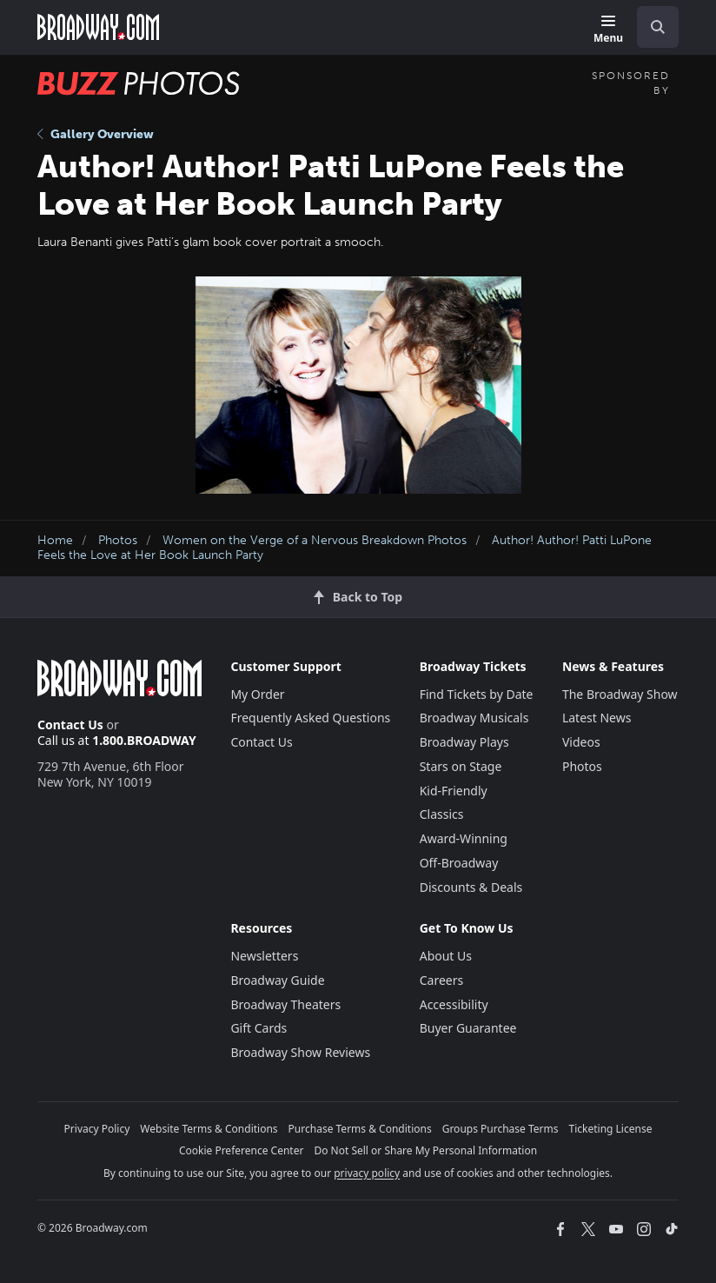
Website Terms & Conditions (208, 1128)
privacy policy (367, 1173)
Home (55, 540)
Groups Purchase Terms (500, 1128)
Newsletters (264, 955)
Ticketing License (611, 1128)
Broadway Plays (464, 742)
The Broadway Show (620, 694)
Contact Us (70, 724)
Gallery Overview (95, 134)
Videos (581, 742)
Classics (442, 814)
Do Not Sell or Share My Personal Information (425, 1150)
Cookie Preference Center (241, 1150)
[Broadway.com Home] (98, 27)
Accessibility (454, 1004)
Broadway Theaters (285, 1004)
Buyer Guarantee (468, 1028)
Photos (117, 540)
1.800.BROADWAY (144, 740)
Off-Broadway (459, 862)
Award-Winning (463, 838)
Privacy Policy (97, 1128)
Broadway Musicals (474, 717)
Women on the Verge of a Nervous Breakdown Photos (314, 540)
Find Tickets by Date (477, 694)
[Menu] (608, 30)
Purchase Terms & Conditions (360, 1128)
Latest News (597, 717)
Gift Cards (258, 1028)
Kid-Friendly (453, 790)
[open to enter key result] (658, 27)
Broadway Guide (277, 980)
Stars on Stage (461, 766)
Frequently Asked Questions (310, 717)
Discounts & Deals (471, 887)
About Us (446, 955)
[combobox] (651, 27)
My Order (257, 694)
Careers (441, 980)
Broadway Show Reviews (300, 1052)
